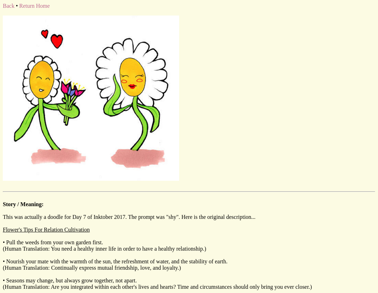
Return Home (34, 6)
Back (8, 6)
